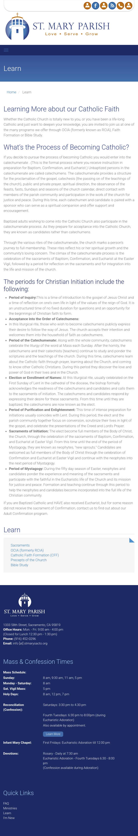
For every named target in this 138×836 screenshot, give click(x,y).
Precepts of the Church (29, 560)
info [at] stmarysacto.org (30, 643)
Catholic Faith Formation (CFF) (35, 555)
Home (11, 92)
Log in (128, 5)
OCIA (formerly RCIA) (27, 550)
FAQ (6, 803)
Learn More (53, 734)
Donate (87, 5)
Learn (7, 813)
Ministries (10, 808)
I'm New (9, 818)
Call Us (120, 5)
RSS (112, 5)
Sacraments (20, 545)
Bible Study (19, 565)
